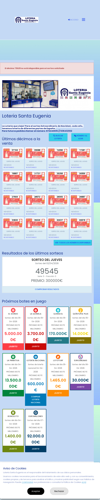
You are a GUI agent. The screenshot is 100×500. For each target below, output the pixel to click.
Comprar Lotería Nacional (35, 399)
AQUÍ (84, 482)
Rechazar (59, 491)
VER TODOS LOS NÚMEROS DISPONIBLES (72, 242)
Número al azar (80, 137)
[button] (7, 96)
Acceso (73, 19)
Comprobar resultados (47, 289)
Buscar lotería (58, 137)
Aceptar (36, 491)
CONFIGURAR (27, 482)
